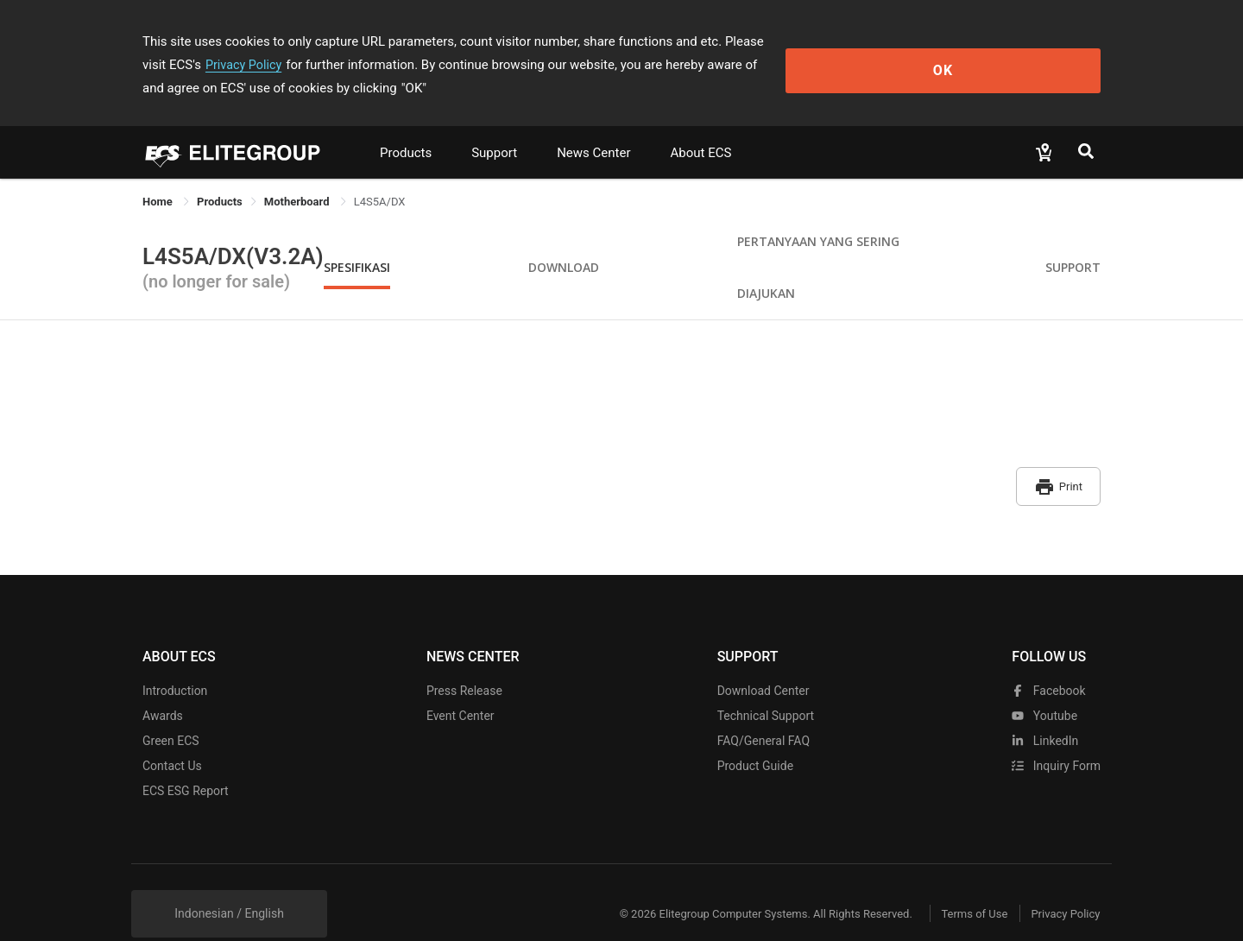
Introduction (174, 659)
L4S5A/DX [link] (380, 178)
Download (563, 244)
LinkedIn (1045, 710)
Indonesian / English (229, 882)
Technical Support (766, 685)
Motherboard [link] (298, 178)
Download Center (763, 659)
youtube (1044, 685)
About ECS (700, 129)
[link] (220, 178)
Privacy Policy (869, 41)
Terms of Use (957, 882)
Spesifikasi (357, 244)
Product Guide (755, 735)
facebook (1048, 659)
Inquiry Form (1056, 735)
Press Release (464, 659)
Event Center (460, 685)
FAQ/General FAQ (763, 710)
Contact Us (172, 735)
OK (1030, 53)
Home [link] (158, 178)
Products (406, 129)
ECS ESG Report (185, 760)
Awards (162, 685)
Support (494, 129)
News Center (593, 129)
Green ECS (170, 710)
